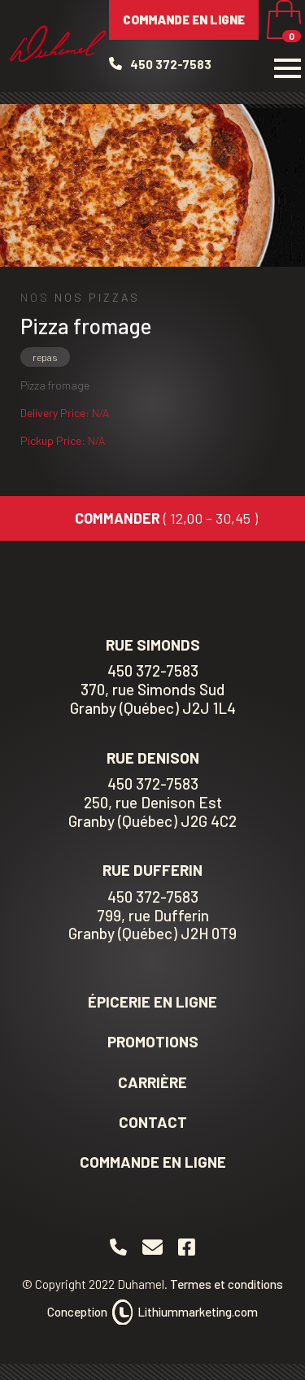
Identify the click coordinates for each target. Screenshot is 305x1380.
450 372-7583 (152, 784)
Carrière (152, 1082)
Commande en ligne (184, 19)
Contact (153, 1121)
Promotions (152, 1041)
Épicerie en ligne (152, 1001)
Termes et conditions (226, 1284)
